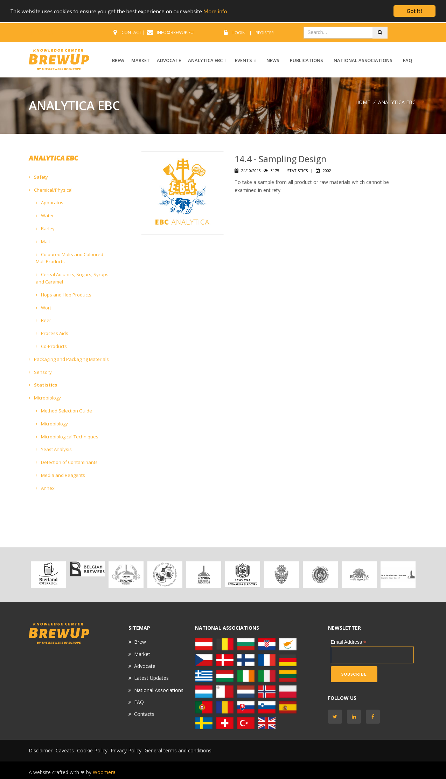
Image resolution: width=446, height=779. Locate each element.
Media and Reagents (60, 475)
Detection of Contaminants (67, 462)
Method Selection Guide (64, 411)
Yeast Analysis (54, 449)
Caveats (65, 750)
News (272, 60)
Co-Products (51, 346)
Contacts (144, 714)
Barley (45, 228)
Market (142, 653)
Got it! (414, 11)
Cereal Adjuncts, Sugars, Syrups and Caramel (72, 278)
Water (45, 215)
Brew (140, 641)
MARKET (140, 60)
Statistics (43, 385)
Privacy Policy (126, 750)
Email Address (349, 642)
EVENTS (243, 60)
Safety (38, 177)
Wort (43, 308)
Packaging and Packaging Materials (69, 359)
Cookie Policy (92, 750)
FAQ (407, 60)
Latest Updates (151, 678)
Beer (43, 320)
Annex (45, 488)
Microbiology (45, 398)
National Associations (363, 60)
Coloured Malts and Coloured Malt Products (69, 258)
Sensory (40, 372)
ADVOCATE (169, 60)
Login (238, 33)
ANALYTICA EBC (205, 60)
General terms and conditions (178, 750)
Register (265, 33)
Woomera (104, 772)
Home (362, 101)
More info (215, 11)
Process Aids (52, 333)
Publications (306, 60)
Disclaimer (41, 750)
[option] (48, 574)
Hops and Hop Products (63, 295)
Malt (43, 241)
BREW (118, 60)
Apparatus (49, 202)
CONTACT (131, 32)
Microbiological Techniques (67, 436)
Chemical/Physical (50, 190)
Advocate (144, 666)
